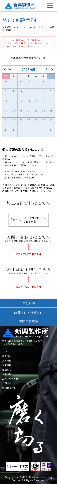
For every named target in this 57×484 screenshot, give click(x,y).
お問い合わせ (9, 383)
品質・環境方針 (10, 378)
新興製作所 (13, 5)
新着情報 (6, 355)
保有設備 (6, 364)
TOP (4, 351)
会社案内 (6, 369)
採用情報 (6, 374)
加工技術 (6, 360)
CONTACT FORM (28, 254)
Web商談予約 (9, 387)
